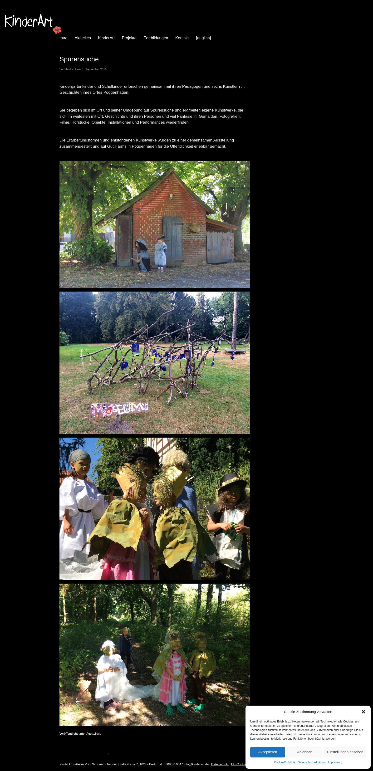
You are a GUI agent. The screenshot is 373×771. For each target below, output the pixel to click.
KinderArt (106, 38)
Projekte (129, 38)
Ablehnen (304, 752)
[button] (363, 711)
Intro (63, 38)
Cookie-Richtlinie (284, 762)
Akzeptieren (267, 752)
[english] (203, 38)
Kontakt (182, 38)
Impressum (335, 762)
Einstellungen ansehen (345, 752)
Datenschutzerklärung (312, 762)
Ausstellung (93, 733)
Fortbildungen (156, 38)
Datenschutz (220, 764)
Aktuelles (83, 38)
